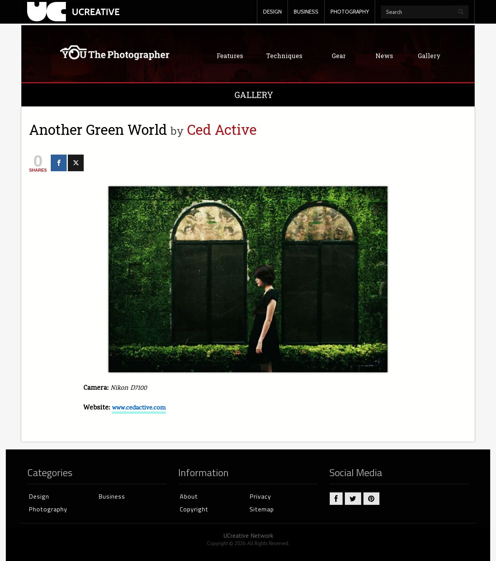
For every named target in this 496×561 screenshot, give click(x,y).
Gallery (429, 56)
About (189, 496)
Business (111, 496)
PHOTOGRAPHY (350, 11)
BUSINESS (306, 11)
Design (39, 496)
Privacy (260, 496)
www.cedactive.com (139, 408)
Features (230, 56)
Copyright (194, 509)
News (384, 56)
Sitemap (262, 509)
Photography (48, 509)
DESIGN (272, 11)
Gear (339, 56)
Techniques (284, 56)
